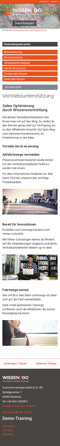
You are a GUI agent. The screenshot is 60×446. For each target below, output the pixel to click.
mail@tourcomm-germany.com (19, 405)
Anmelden (8, 434)
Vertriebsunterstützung (17, 62)
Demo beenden (24, 23)
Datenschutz (24, 412)
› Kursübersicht (12, 87)
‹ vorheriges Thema (14, 363)
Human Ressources (15, 68)
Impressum (8, 412)
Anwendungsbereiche (20, 30)
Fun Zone (7, 430)
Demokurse (8, 426)
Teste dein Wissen (14, 79)
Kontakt (54, 2)
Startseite (44, 2)
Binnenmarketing (13, 57)
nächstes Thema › (47, 363)
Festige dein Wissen (15, 73)
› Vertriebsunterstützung (37, 30)
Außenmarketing (13, 52)
